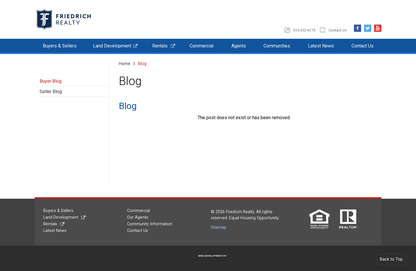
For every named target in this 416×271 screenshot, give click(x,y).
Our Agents (137, 217)
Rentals (160, 46)
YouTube (377, 27)
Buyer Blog (51, 81)
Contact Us (337, 30)
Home (124, 63)
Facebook (357, 27)
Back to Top (391, 259)
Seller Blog (51, 91)
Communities (276, 46)
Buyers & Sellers (60, 46)
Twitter (367, 27)
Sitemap (218, 227)
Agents (238, 46)
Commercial (201, 46)
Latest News (321, 46)
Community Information (149, 224)
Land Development (112, 46)
